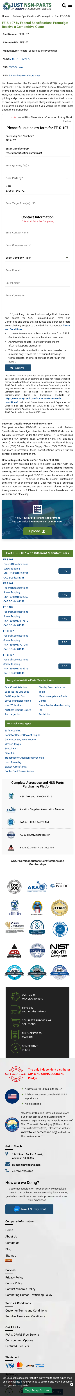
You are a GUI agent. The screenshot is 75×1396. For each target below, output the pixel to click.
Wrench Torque (13, 744)
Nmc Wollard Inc (14, 705)
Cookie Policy (14, 1283)
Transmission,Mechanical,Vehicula (24, 758)
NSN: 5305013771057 (15, 645)
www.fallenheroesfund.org (39, 1132)
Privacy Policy (14, 1277)
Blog (8, 1249)
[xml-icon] (8, 1261)
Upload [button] (37, 531)
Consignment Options (19, 1340)
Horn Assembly (13, 762)
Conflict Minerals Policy (20, 1289)
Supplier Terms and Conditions (25, 1316)
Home (5, 16)
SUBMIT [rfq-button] (18, 368)
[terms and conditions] (6, 314)
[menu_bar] (70, 5)
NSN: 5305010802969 (15, 597)
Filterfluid (10, 753)
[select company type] (37, 257)
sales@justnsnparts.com (26, 1165)
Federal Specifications (15, 564)
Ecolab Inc (44, 714)
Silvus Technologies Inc (18, 701)
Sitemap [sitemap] (12, 1255)
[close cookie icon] (71, 1384)
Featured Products (17, 1346)
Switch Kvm (11, 748)
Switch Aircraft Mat (16, 767)
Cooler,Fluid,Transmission (19, 771)
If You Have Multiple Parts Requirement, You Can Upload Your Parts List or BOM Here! (37, 520)
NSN (8, 186)
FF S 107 (8, 559)
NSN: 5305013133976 (15, 669)
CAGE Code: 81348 (13, 578)
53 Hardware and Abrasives (24, 75)
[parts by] (37, 178)
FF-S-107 (8, 631)
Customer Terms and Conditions (26, 1310)
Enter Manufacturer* (17, 149)
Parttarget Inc (12, 714)
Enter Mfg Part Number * (20, 136)
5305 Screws (16, 67)
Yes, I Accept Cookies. (37, 1390)
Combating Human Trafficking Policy (28, 1295)
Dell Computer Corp (15, 696)
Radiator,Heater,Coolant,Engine (22, 735)
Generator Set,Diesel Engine (20, 739)
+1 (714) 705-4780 (22, 1171)
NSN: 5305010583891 (15, 573)
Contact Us (12, 1243)
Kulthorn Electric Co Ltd (18, 710)
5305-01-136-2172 (19, 59)
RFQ (65, 571)
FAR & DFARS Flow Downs (22, 1335)
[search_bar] (64, 5)
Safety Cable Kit (13, 731)
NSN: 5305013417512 (15, 621)
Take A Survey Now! (29, 1209)
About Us (11, 1236)
